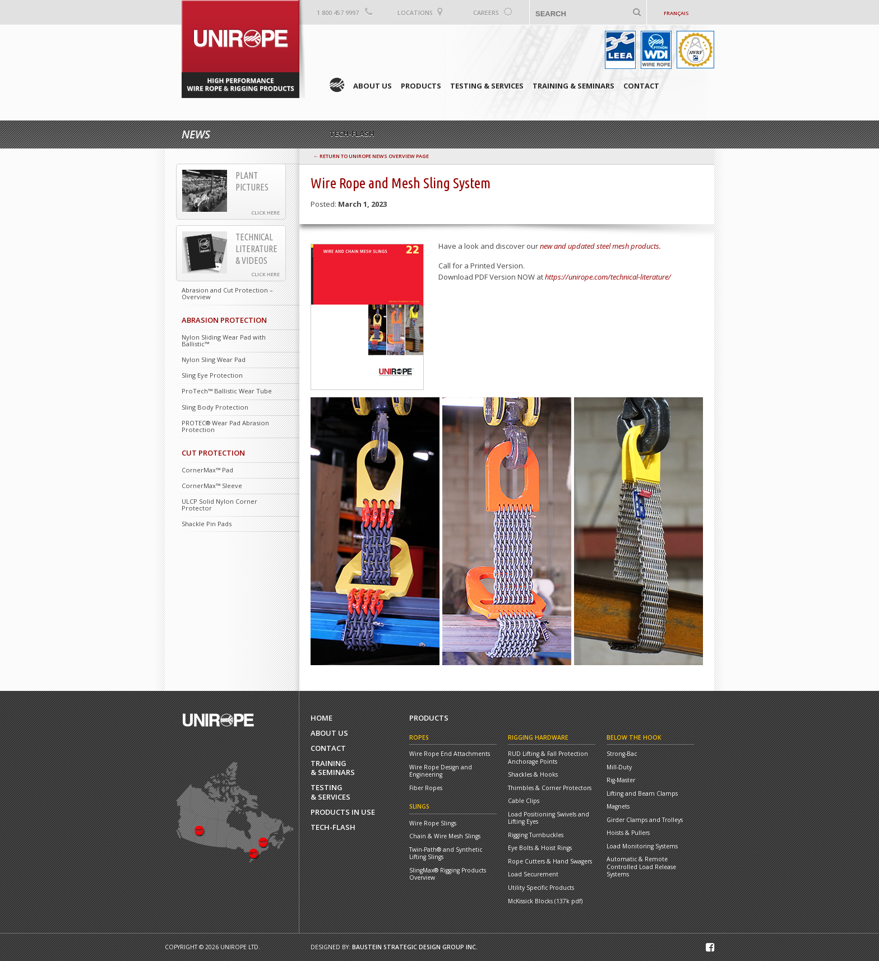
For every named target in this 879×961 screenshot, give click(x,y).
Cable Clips (523, 801)
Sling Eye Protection (212, 375)
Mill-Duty (619, 767)
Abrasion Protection (224, 320)
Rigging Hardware (538, 737)
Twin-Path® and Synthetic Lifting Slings (445, 853)
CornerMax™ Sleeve (212, 485)
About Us (372, 86)
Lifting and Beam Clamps (642, 793)
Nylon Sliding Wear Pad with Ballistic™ (224, 340)
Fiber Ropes (425, 788)
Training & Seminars (573, 86)
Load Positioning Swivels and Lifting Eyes (548, 818)
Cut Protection (213, 453)
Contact (641, 86)
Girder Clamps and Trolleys (645, 820)
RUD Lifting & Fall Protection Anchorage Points (548, 757)
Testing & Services (487, 86)
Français (676, 13)
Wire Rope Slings (432, 823)
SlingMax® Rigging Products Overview (447, 874)
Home (337, 85)
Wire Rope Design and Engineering (440, 771)
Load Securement (533, 874)
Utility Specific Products (541, 888)
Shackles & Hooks (533, 774)
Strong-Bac (622, 754)
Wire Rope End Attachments (449, 754)
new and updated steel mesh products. (600, 246)
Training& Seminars (333, 768)
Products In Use (343, 812)
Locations (415, 13)
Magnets (618, 806)
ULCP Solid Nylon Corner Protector (219, 504)
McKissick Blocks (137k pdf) (545, 901)
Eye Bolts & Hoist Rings (540, 848)
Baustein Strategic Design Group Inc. (415, 947)
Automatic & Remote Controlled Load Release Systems (641, 867)
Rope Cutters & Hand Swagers (550, 861)
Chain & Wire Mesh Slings (444, 836)
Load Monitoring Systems (642, 846)
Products (421, 86)
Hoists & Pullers (628, 833)
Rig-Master (621, 780)
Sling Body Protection (215, 407)
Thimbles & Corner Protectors (549, 788)
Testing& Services (330, 792)
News (196, 134)
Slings (419, 806)
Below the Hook (634, 737)
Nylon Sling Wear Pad (214, 359)
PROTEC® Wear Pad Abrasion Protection (225, 426)
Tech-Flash (333, 827)
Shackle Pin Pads (207, 523)
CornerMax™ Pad (207, 470)
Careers (486, 13)
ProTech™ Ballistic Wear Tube (227, 391)
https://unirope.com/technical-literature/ (608, 277)
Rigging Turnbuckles (535, 835)
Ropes (419, 737)
